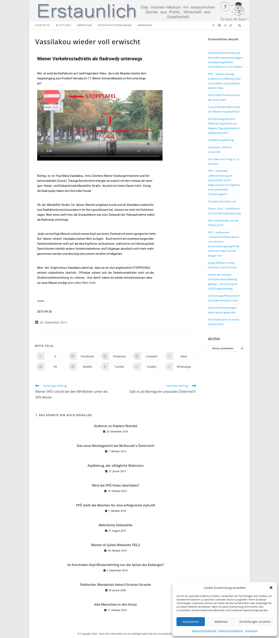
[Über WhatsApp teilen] (180, 366)
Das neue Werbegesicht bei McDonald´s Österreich (115, 446)
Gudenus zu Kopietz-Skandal (115, 426)
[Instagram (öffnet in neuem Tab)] (225, 25)
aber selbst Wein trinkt (82, 282)
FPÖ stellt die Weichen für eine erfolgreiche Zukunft (115, 505)
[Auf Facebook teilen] (83, 356)
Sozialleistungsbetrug (221, 140)
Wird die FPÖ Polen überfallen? (115, 485)
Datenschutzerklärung (204, 630)
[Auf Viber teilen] (180, 356)
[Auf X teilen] (51, 356)
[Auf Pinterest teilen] (116, 356)
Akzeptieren (190, 622)
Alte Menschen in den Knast (115, 604)
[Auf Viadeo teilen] (148, 366)
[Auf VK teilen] (51, 366)
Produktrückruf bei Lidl (222, 201)
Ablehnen (221, 622)
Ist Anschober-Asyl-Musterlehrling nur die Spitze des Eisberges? (115, 565)
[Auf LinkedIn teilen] (148, 356)
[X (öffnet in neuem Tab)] (213, 25)
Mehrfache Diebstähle (115, 525)
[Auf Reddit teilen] (83, 366)
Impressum (251, 630)
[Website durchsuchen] (239, 25)
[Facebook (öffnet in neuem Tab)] (219, 25)
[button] (271, 588)
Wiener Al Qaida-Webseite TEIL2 (115, 545)
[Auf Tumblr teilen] (116, 366)
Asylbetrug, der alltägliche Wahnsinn (116, 465)
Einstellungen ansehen (255, 622)
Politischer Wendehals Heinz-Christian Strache (115, 584)
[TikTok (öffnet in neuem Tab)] (230, 25)
